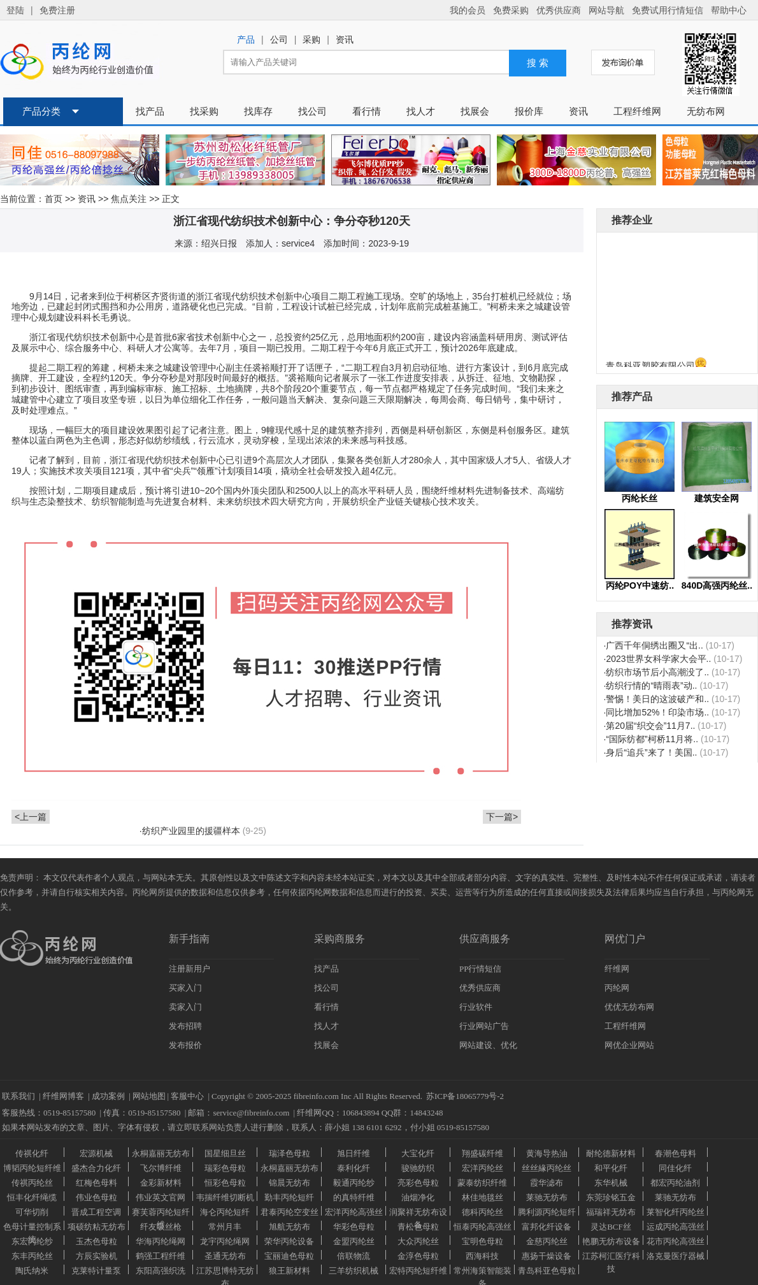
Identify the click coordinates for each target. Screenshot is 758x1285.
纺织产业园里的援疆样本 (191, 831)
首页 (53, 199)
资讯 (87, 199)
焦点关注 (129, 199)
